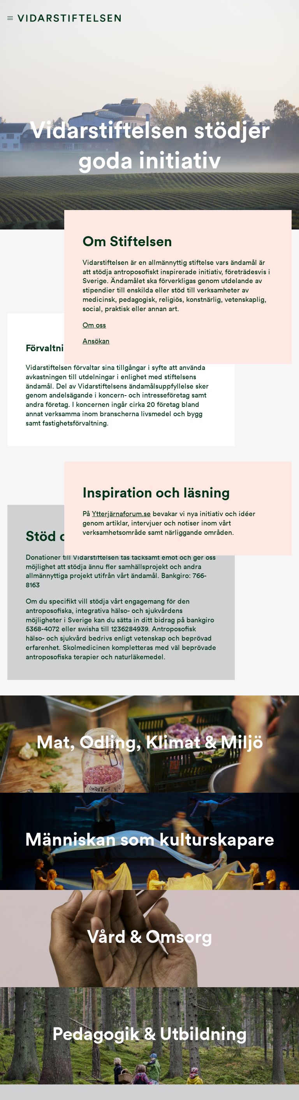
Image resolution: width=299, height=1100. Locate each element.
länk (149, 744)
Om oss (94, 325)
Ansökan (96, 340)
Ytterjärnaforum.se (121, 513)
